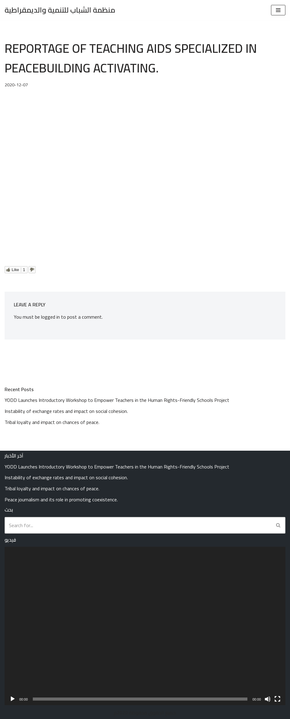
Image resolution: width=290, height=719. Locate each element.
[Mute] (268, 699)
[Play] (13, 699)
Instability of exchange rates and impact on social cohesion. (66, 411)
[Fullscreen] (277, 699)
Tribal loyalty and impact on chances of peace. (52, 422)
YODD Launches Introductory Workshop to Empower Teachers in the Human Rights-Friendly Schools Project (117, 400)
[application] (145, 626)
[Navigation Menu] (278, 10)
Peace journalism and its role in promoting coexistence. (61, 499)
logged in (50, 316)
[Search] (138, 525)
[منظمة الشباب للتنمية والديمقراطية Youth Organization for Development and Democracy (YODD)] (60, 10)
